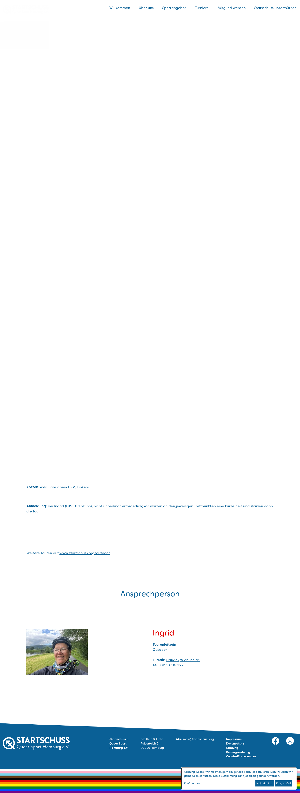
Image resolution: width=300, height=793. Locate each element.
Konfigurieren (192, 783)
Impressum (234, 739)
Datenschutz (235, 743)
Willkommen (119, 7)
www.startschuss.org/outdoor (85, 553)
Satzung (232, 748)
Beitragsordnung (238, 752)
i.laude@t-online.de (183, 660)
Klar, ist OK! (283, 783)
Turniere (202, 7)
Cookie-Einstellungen (241, 756)
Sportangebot (174, 7)
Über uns (146, 7)
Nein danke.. (264, 783)
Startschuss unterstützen (275, 7)
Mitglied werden (232, 7)
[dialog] (238, 778)
